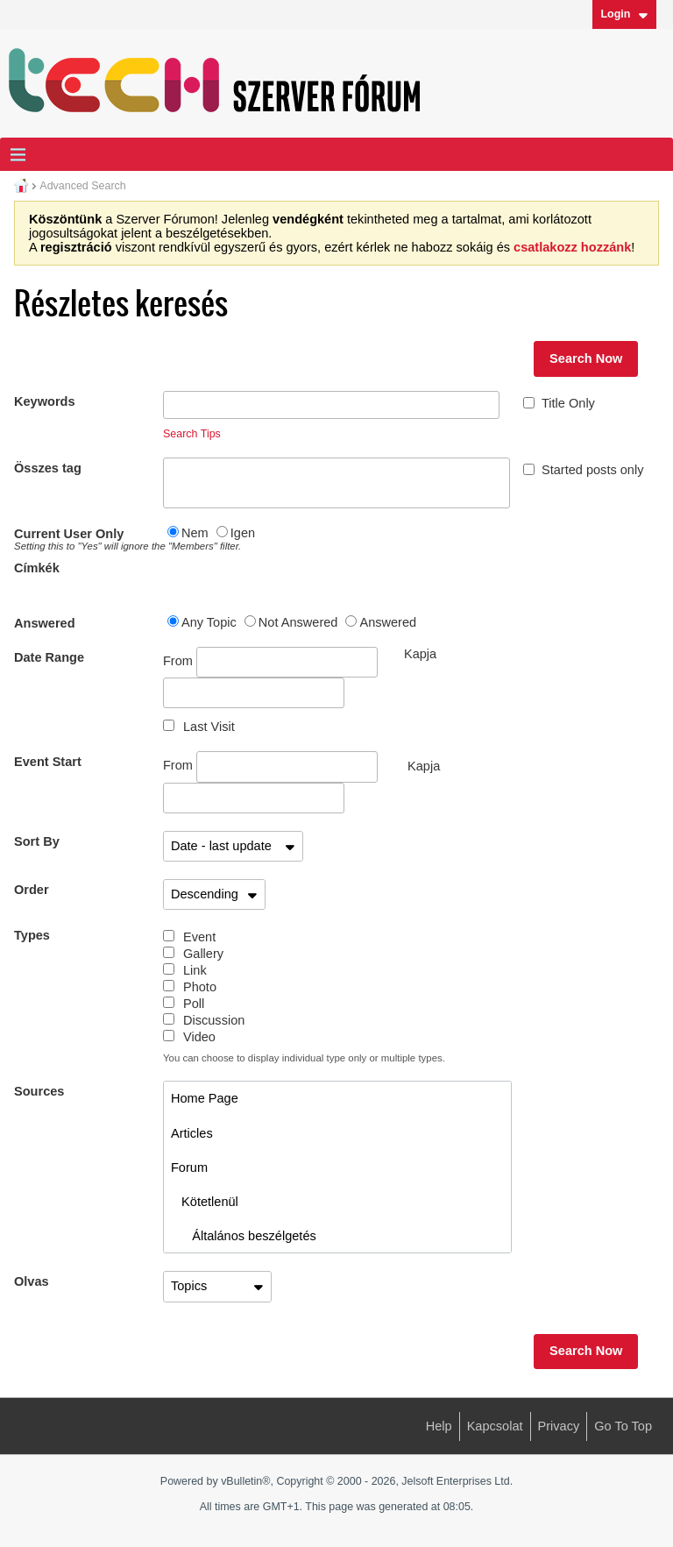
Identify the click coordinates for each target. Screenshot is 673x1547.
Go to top (623, 1426)
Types (32, 935)
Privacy (559, 1426)
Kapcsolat (495, 1426)
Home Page (204, 1098)
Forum (189, 1167)
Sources (39, 1091)
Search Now (585, 358)
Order (31, 890)
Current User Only (88, 539)
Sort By (37, 841)
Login (624, 14)
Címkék (37, 568)
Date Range (49, 657)
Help (439, 1426)
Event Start (47, 762)
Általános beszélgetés (243, 1236)
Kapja (423, 766)
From (270, 662)
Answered (44, 623)
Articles (192, 1133)
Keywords (44, 401)
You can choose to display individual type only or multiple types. (304, 1058)
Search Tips (192, 434)
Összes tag (47, 468)
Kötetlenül (204, 1202)
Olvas (31, 1281)
